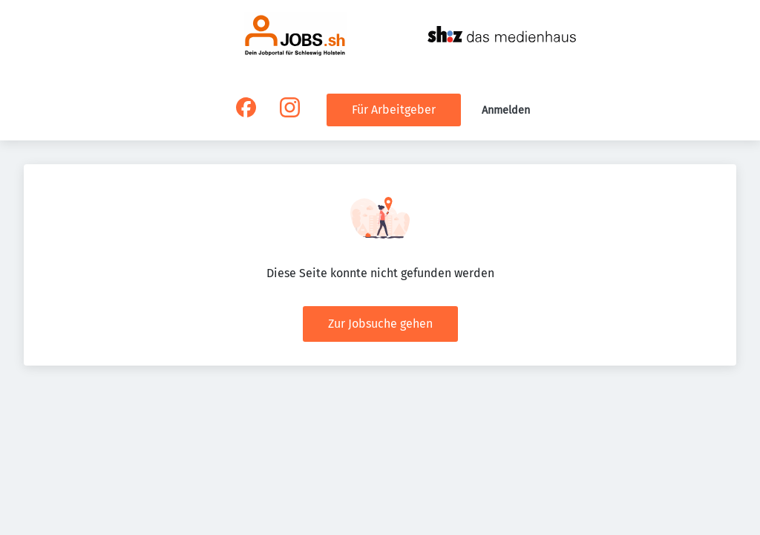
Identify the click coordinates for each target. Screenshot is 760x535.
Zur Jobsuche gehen (380, 324)
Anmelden (506, 110)
